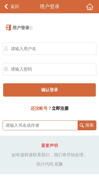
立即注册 (60, 108)
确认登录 (49, 90)
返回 (15, 6)
